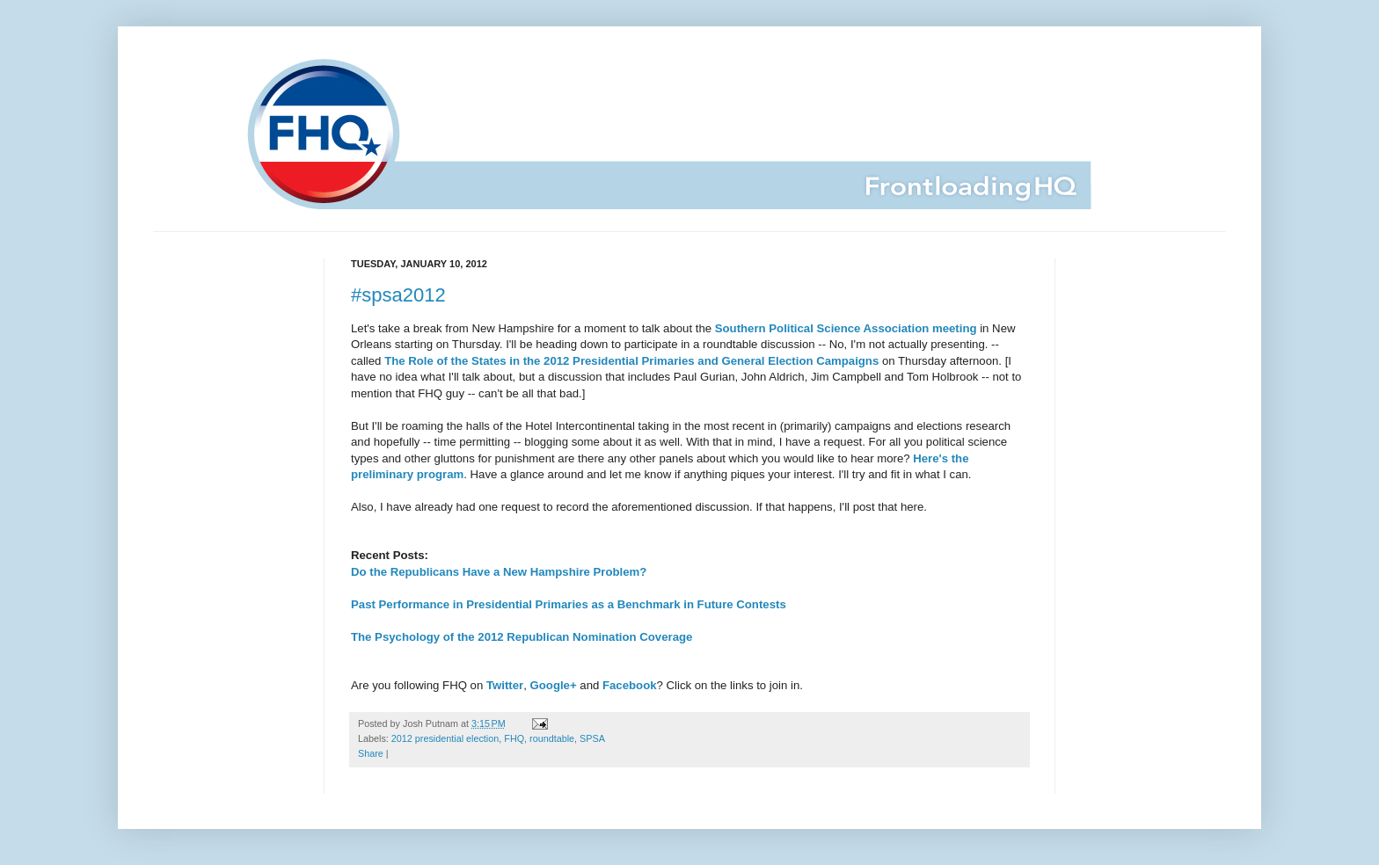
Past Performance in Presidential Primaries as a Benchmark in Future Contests (568, 604)
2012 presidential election (445, 738)
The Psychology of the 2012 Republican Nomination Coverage (521, 636)
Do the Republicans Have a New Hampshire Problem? (498, 571)
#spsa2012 (398, 295)
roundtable (551, 738)
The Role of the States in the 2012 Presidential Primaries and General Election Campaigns (631, 360)
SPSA (592, 738)
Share (370, 753)
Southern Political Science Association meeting (846, 328)
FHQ (514, 738)
